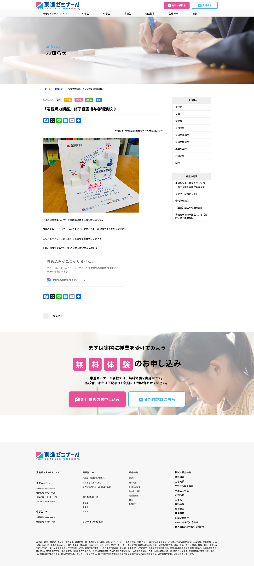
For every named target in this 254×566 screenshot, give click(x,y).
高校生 (85, 511)
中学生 (85, 507)
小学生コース (43, 482)
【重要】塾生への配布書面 (189, 207)
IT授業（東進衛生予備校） (94, 478)
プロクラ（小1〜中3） (46, 501)
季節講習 (179, 476)
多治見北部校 (182, 135)
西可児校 (180, 155)
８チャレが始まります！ (187, 193)
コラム (178, 499)
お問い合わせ (182, 517)
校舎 (194, 13)
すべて (178, 107)
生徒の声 (173, 13)
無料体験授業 (177, 6)
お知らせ (179, 495)
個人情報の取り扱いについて (190, 526)
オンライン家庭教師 (93, 521)
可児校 (178, 121)
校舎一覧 (133, 472)
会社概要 (179, 508)
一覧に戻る (56, 315)
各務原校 (180, 128)
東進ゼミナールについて (55, 13)
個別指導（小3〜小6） (46, 492)
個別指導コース (90, 496)
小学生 (85, 502)
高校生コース (89, 472)
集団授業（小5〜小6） (46, 488)
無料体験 (179, 504)
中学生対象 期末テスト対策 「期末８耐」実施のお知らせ (191, 185)
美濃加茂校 (181, 149)
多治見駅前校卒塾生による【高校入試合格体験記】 (191, 216)
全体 (177, 114)
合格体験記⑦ (182, 200)
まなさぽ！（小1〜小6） (47, 497)
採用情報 (179, 513)
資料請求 (204, 6)
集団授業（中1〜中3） (46, 517)
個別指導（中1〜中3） (46, 521)
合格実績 (179, 481)
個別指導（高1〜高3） (92, 482)
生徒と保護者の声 (184, 486)
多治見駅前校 (182, 142)
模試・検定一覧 (183, 472)
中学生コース (43, 511)
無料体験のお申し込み (97, 399)
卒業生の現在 (182, 490)
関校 (177, 162)
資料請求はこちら (156, 399)
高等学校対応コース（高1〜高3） (97, 486)
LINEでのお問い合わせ (186, 522)
